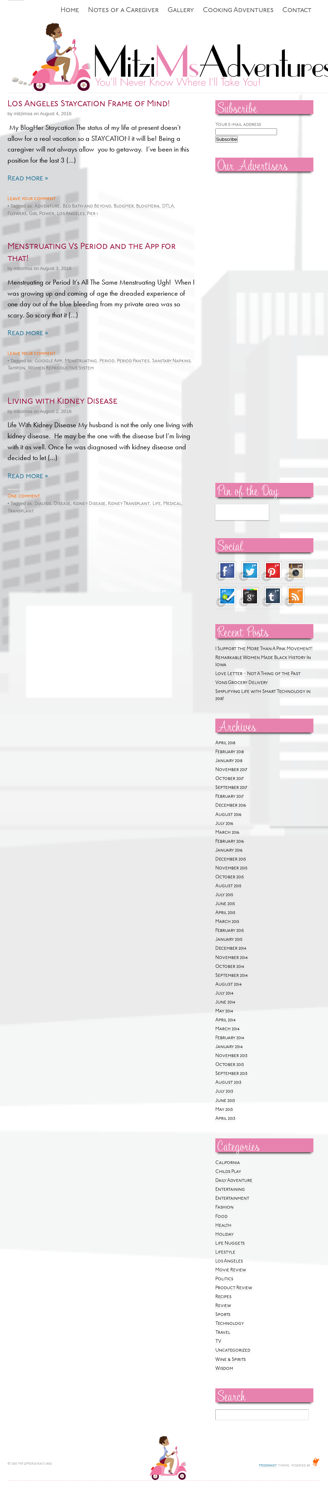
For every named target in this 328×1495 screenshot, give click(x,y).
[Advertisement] (236, 286)
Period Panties (133, 361)
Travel (222, 1332)
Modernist (268, 1466)
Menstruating (81, 361)
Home (70, 10)
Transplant (20, 511)
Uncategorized (232, 1350)
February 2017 (229, 796)
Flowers (16, 213)
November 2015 (231, 868)
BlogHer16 (147, 206)
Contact (297, 10)
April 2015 (225, 912)
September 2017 (231, 787)
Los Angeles (70, 213)
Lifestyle (225, 1252)
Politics (224, 1279)
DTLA (168, 206)
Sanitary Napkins (171, 361)
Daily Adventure (233, 1180)
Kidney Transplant (129, 503)
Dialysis (43, 503)
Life (157, 503)
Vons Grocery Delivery (241, 682)
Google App (48, 361)
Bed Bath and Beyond (87, 206)
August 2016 (228, 814)
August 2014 (228, 984)
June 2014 (225, 1002)
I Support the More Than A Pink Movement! (264, 649)
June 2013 (225, 1100)
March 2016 (227, 832)
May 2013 (224, 1109)
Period (106, 361)
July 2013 (224, 1091)
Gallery (181, 10)
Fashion (224, 1207)
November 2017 (231, 769)
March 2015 (227, 921)
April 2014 (225, 1020)
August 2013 (228, 1082)
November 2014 (231, 957)
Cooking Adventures (238, 10)
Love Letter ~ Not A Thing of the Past (258, 674)
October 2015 (229, 877)
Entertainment (232, 1198)
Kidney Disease (89, 503)
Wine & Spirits (230, 1359)
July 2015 (224, 895)
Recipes (223, 1297)
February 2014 (229, 1038)
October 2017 (229, 778)
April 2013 (225, 1118)
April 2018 (225, 743)
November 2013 (231, 1055)
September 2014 (231, 975)
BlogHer (124, 206)
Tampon (16, 368)
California (227, 1162)
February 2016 (229, 841)
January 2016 (228, 850)
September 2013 (231, 1073)
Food (221, 1216)
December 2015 (230, 859)
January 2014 (229, 1047)
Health (223, 1225)
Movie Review (230, 1270)
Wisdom (224, 1368)
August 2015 (228, 886)
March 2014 (227, 1029)
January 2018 (228, 761)
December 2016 (230, 805)
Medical (172, 503)
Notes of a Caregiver (123, 10)
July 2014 (224, 993)
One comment (23, 496)
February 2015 (229, 930)
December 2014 (230, 948)
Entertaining (230, 1189)
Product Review (233, 1288)
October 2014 (229, 966)
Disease (62, 503)
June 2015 (225, 904)
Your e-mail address (238, 124)
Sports (222, 1314)
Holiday (224, 1234)
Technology (229, 1323)
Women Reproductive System (61, 368)
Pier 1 (92, 213)
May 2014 (224, 1011)
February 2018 (229, 752)
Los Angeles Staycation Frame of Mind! (88, 104)
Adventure (47, 206)
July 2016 (224, 823)
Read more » (27, 178)
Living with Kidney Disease (62, 401)
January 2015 (228, 939)
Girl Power (41, 213)
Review (223, 1305)
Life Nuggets (230, 1243)
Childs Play (228, 1171)
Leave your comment (31, 199)
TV (218, 1341)
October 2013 (229, 1064)
